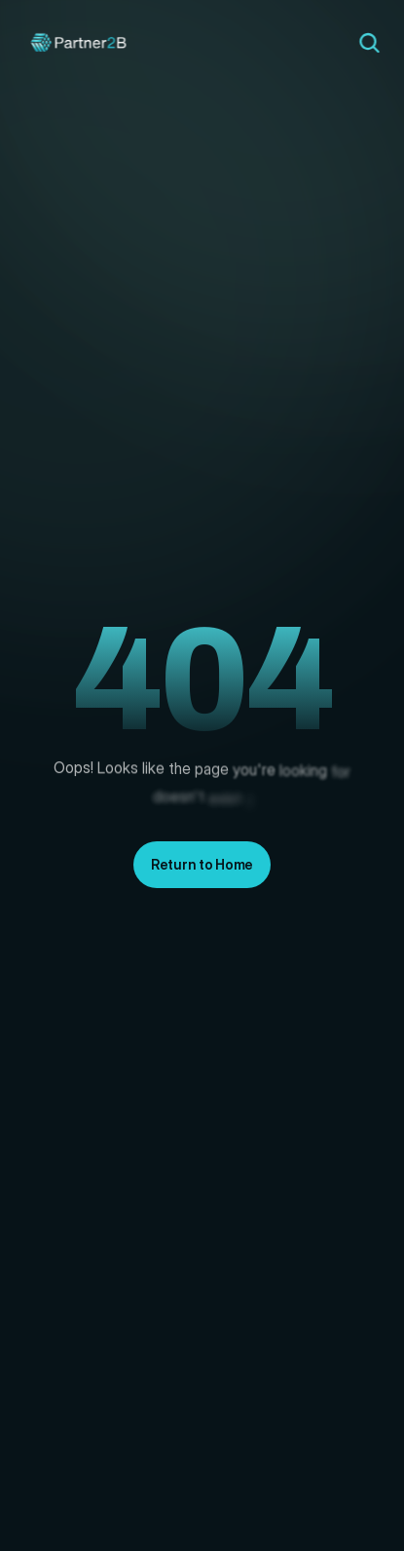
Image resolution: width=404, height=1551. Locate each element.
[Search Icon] (368, 42)
